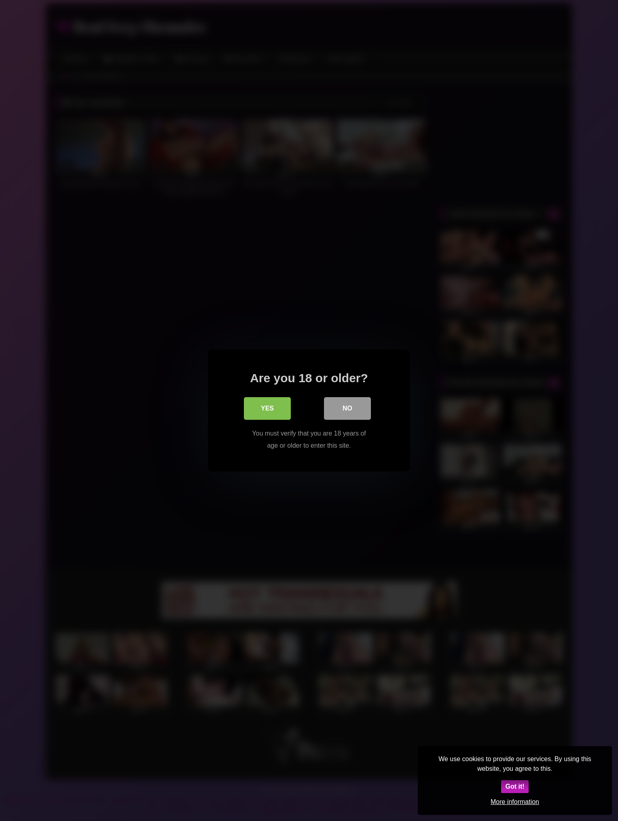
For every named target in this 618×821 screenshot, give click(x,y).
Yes (267, 408)
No (347, 408)
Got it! (514, 786)
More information (515, 801)
